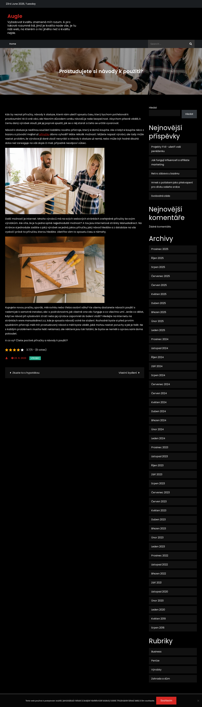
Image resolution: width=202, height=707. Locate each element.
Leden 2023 (158, 546)
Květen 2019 (158, 618)
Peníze (155, 660)
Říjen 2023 (157, 465)
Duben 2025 (158, 303)
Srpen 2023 (158, 483)
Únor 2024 (157, 429)
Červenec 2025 (160, 276)
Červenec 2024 (160, 384)
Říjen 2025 (157, 258)
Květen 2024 (159, 402)
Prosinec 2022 (159, 555)
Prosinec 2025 (159, 249)
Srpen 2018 (157, 627)
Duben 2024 (158, 411)
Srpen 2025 (158, 267)
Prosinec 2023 (159, 447)
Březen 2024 (158, 420)
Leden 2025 (158, 330)
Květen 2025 (158, 294)
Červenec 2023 (160, 492)
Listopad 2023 (159, 456)
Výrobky (35, 358)
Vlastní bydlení (128, 373)
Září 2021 (156, 582)
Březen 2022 (158, 573)
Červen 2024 (159, 393)
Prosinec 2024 (159, 339)
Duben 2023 (158, 519)
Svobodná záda (160, 196)
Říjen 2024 (157, 357)
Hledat (153, 107)
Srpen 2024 (158, 375)
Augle (15, 16)
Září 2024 (157, 366)
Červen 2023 (159, 501)
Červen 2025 (159, 285)
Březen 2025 (158, 312)
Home (12, 43)
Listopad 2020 (159, 591)
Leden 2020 (158, 609)
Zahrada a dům (160, 678)
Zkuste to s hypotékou (25, 373)
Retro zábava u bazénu (165, 173)
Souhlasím (166, 700)
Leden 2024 (158, 438)
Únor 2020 (157, 600)
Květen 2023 (158, 510)
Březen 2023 (158, 528)
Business (156, 651)
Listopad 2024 (159, 348)
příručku (44, 134)
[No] (198, 700)
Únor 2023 (157, 537)
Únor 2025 (157, 321)
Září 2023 (156, 474)
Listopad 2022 (159, 564)
